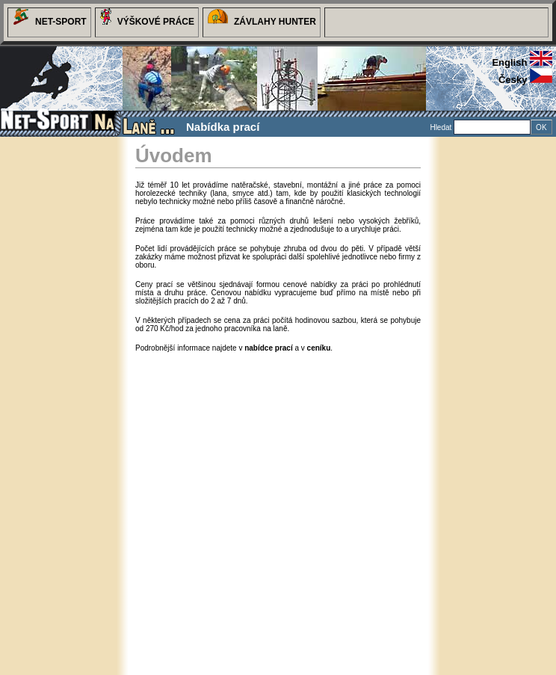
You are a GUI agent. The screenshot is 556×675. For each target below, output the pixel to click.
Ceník (213, 146)
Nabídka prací (222, 126)
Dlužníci (272, 146)
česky (525, 79)
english (522, 62)
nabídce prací (268, 348)
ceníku (319, 348)
